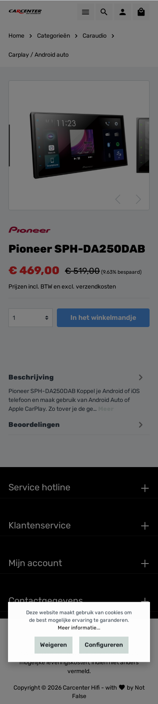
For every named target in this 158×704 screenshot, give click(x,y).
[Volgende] (138, 199)
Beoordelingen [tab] (76, 424)
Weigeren (53, 666)
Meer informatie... (79, 649)
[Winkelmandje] (141, 11)
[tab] (76, 391)
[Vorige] (117, 199)
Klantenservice (39, 525)
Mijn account (35, 563)
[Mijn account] (122, 11)
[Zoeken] (104, 11)
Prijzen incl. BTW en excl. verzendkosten (62, 286)
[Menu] (85, 11)
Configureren (104, 666)
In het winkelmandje (103, 318)
